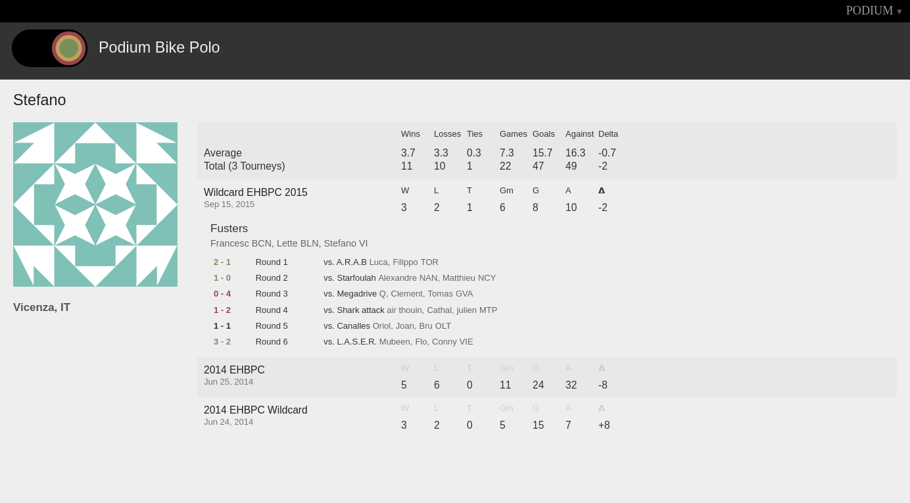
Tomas (440, 294)
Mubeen (394, 342)
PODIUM (870, 10)
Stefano (340, 243)
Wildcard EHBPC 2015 (256, 192)
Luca (379, 262)
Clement (407, 294)
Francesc (229, 243)
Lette (287, 243)
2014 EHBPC (234, 369)
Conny (444, 342)
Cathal (439, 310)
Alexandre (397, 278)
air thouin (404, 310)
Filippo (405, 262)
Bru (426, 326)
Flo (421, 342)
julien (467, 310)
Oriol (382, 326)
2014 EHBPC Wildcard (256, 410)
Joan (405, 326)
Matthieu (459, 278)
